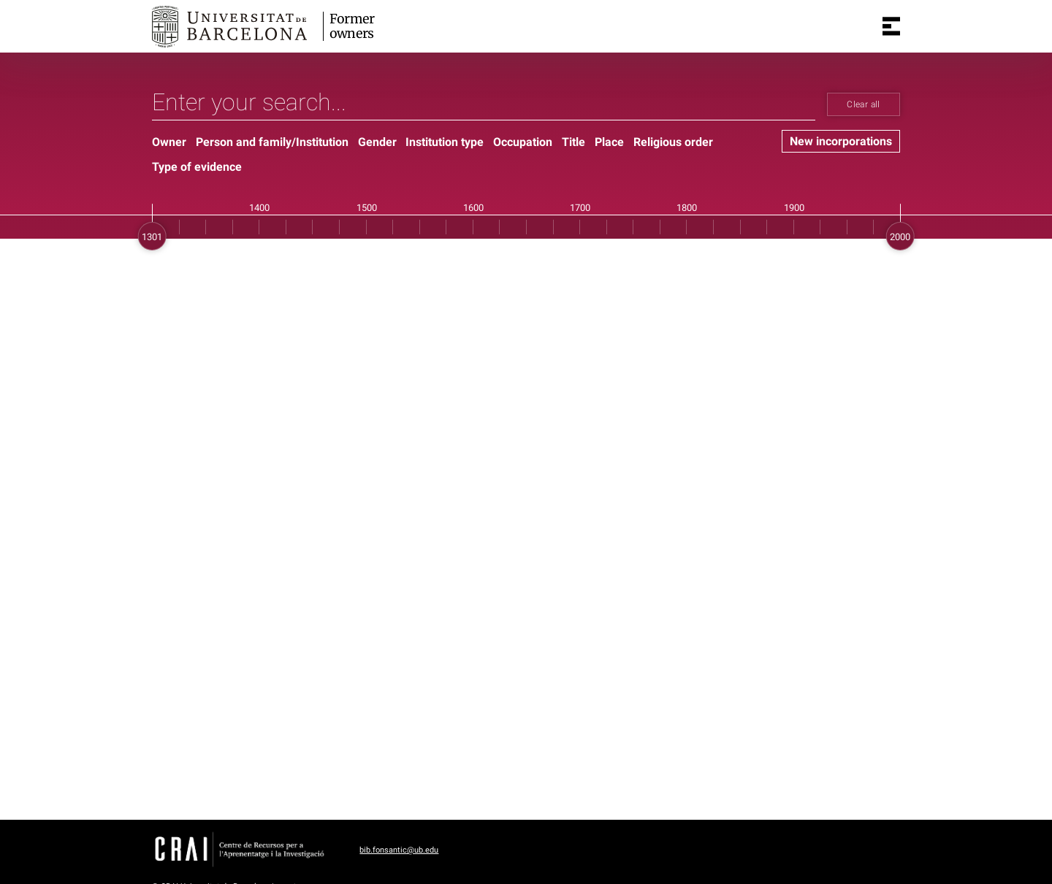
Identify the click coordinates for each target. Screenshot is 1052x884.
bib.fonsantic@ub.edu (398, 850)
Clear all (863, 104)
